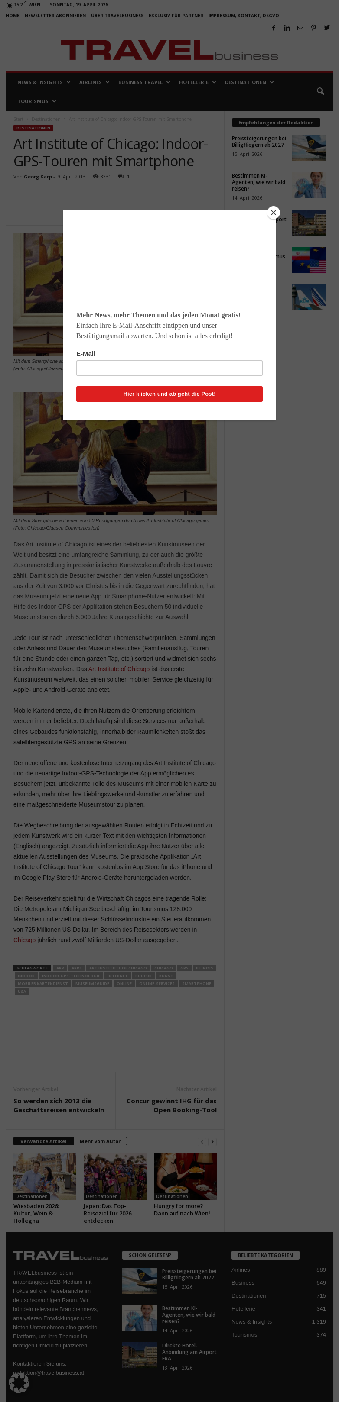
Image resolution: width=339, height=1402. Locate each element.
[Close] (273, 212)
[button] (19, 1383)
